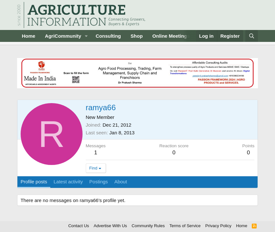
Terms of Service (185, 225)
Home (28, 36)
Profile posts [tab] (34, 181)
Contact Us (78, 225)
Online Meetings (171, 36)
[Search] (251, 36)
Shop (137, 36)
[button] (86, 36)
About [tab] (120, 181)
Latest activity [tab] (68, 181)
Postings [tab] (98, 181)
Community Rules (148, 225)
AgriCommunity (63, 36)
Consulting (108, 36)
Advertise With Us (110, 225)
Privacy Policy (218, 225)
